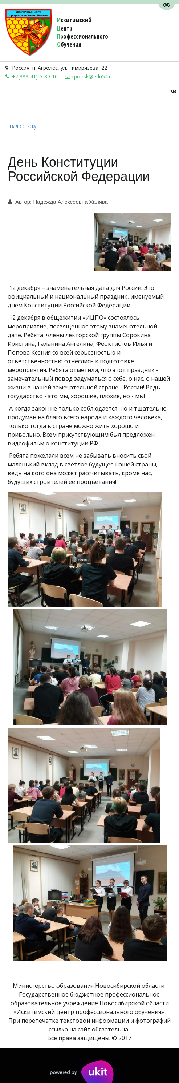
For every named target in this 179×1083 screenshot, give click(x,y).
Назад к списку (20, 125)
